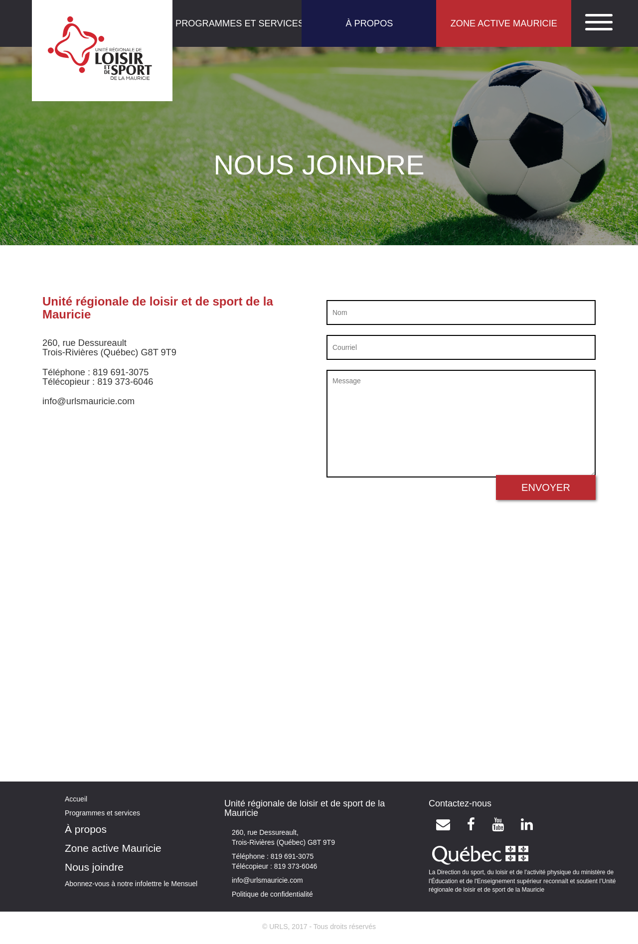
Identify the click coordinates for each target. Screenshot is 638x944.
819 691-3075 (291, 856)
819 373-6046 (294, 866)
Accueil (76, 799)
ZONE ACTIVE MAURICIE (504, 23)
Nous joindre (94, 867)
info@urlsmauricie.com (267, 880)
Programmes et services (102, 813)
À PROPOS (369, 23)
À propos (86, 829)
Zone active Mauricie (113, 848)
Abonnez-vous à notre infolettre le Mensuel (131, 884)
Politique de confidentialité (272, 894)
